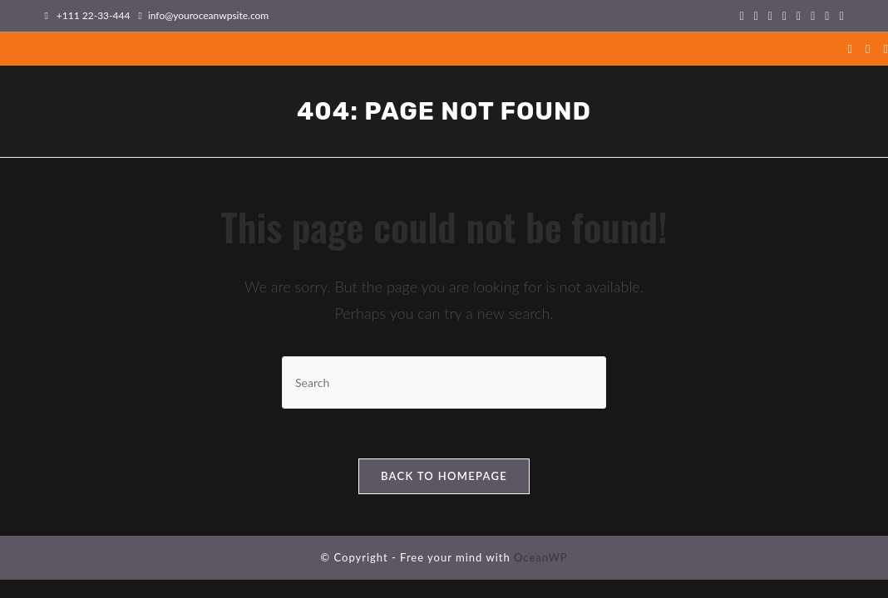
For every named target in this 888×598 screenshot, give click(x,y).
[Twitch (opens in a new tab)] (838, 15)
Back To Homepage (444, 476)
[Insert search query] (444, 382)
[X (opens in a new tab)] (742, 15)
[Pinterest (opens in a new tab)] (770, 15)
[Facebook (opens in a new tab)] (756, 15)
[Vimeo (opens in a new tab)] (813, 15)
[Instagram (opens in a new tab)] (784, 15)
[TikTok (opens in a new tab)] (827, 15)
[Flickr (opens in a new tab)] (799, 15)
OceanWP (541, 557)
